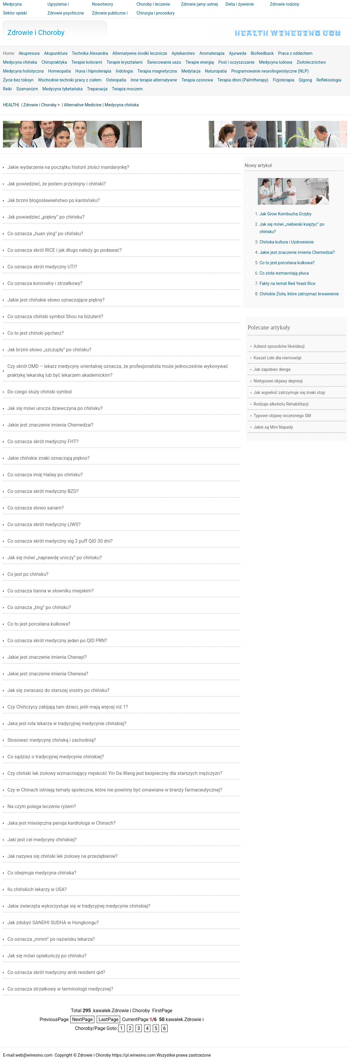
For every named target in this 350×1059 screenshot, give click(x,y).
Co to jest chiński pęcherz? (35, 333)
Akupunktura (56, 53)
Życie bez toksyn (18, 80)
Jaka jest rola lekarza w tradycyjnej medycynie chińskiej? (66, 723)
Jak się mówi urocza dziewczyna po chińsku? (55, 408)
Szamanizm (27, 88)
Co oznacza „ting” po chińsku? (39, 607)
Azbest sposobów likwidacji (279, 346)
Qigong (305, 80)
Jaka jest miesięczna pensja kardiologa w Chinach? (61, 823)
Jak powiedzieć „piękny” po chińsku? (46, 217)
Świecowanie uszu (164, 62)
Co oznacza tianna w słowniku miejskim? (50, 591)
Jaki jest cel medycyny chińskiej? (42, 839)
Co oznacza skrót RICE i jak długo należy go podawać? (64, 250)
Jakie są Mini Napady (273, 427)
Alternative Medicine (82, 104)
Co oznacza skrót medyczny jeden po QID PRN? (57, 640)
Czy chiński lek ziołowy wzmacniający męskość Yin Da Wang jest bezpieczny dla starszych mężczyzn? (114, 773)
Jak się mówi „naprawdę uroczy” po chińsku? (54, 557)
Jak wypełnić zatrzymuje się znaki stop (289, 392)
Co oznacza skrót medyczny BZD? (43, 491)
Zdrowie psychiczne (65, 13)
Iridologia (124, 71)
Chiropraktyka (54, 62)
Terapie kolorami (86, 62)
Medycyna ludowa (275, 62)
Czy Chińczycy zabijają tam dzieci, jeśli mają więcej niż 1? (67, 707)
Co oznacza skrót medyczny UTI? (42, 267)
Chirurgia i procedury (155, 13)
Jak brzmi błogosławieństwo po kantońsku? (53, 200)
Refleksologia (328, 80)
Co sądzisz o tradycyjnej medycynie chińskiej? (55, 757)
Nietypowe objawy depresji (278, 381)
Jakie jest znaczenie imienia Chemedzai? (50, 425)
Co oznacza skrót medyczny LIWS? (44, 524)
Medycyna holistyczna (23, 71)
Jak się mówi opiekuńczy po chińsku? (46, 956)
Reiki (7, 88)
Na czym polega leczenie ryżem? (41, 806)
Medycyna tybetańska (62, 88)
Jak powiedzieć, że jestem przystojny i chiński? (56, 184)
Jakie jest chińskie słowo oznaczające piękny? (56, 300)
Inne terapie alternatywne (154, 80)
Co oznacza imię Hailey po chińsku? (45, 475)
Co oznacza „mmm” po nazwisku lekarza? (51, 939)
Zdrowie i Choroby (35, 32)
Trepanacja (97, 88)
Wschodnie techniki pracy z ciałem (69, 80)
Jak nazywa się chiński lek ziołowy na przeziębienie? (62, 856)
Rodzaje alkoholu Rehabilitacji (281, 404)
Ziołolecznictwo (311, 62)
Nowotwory (102, 4)
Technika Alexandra (90, 53)
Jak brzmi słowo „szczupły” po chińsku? (49, 350)
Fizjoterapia (283, 80)
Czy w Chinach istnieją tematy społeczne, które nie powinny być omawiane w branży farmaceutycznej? (114, 790)
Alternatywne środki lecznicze (139, 53)
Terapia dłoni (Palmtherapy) (242, 80)
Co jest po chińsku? (27, 574)
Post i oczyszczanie (236, 62)
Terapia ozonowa (197, 80)
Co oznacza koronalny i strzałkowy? (44, 283)
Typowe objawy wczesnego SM (282, 415)
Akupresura (29, 53)
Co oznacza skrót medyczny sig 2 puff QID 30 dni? (60, 541)
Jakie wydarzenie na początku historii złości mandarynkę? (68, 167)
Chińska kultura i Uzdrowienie (287, 242)
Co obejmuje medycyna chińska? (41, 873)
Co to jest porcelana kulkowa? (38, 624)
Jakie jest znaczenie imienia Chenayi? (47, 657)
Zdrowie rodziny (284, 4)
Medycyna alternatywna (15, 8)
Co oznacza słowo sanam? (35, 508)
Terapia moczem (127, 88)
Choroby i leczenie (153, 4)
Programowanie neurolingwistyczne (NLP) (270, 71)
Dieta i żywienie (239, 4)
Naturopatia (216, 71)
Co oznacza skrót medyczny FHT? (43, 441)
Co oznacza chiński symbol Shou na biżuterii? (55, 316)
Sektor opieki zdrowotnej (15, 17)
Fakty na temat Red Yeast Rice (287, 283)
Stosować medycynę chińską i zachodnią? (51, 740)
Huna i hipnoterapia (93, 71)
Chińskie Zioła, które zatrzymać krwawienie (299, 293)
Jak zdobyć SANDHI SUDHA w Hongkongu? (53, 922)
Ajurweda (237, 53)
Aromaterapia (212, 53)
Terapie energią (199, 62)
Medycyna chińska (20, 62)
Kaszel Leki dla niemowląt (277, 357)
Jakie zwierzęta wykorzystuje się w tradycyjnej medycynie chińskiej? (78, 906)
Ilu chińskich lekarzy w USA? (37, 889)
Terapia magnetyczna (157, 71)
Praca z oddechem (295, 53)
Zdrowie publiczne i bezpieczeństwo (110, 17)
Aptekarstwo (183, 53)
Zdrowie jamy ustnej (199, 4)
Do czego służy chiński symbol (39, 392)
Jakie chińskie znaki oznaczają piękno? (48, 458)
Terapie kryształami (124, 62)
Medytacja (191, 71)
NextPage (82, 1019)
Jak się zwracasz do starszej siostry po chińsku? (58, 690)
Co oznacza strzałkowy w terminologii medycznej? (60, 989)
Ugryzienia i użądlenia (58, 8)
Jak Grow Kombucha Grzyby (285, 214)
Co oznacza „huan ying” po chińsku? (45, 233)
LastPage (108, 1019)
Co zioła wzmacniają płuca (284, 273)
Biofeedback (262, 53)
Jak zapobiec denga (272, 369)
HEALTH (10, 104)
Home (8, 53)
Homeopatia (59, 71)
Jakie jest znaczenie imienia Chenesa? (47, 674)
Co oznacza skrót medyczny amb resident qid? (56, 972)
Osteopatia (116, 80)
